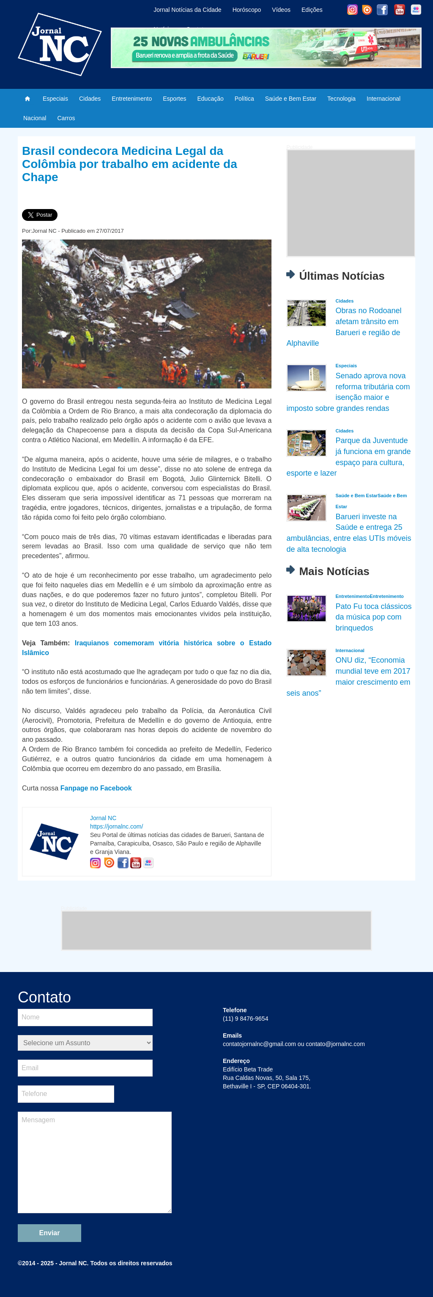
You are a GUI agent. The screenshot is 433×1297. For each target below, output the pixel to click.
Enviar (49, 1232)
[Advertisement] (351, 203)
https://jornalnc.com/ (116, 826)
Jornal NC (103, 818)
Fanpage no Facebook (96, 788)
